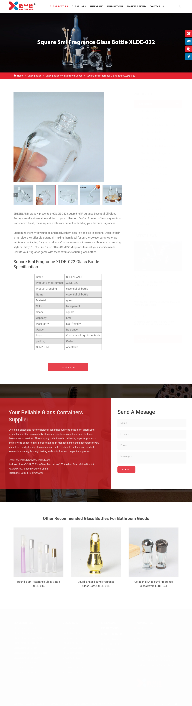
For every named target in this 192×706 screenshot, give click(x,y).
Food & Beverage (109, 654)
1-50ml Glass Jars (71, 657)
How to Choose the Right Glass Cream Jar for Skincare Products (153, 284)
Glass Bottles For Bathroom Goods (63, 75)
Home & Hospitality (111, 644)
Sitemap (96, 703)
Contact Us (157, 6)
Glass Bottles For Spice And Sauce (156, 125)
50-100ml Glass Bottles (150, 160)
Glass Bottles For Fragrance (152, 153)
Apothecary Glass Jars (73, 652)
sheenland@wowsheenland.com (30, 460)
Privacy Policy (108, 703)
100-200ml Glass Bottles (151, 167)
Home (20, 75)
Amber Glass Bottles (148, 202)
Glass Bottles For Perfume (151, 132)
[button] (16, 195)
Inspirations (115, 6)
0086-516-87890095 (29, 472)
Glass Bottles (59, 6)
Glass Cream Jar (70, 628)
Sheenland (96, 6)
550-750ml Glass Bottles (151, 181)
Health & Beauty (109, 649)
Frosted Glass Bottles (149, 209)
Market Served (136, 6)
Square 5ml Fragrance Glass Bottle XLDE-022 (110, 75)
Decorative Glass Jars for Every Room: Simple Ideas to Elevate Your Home (151, 323)
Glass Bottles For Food (150, 111)
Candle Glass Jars (71, 633)
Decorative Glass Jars (73, 638)
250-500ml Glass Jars (73, 672)
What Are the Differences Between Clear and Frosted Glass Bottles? (154, 303)
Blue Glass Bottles (147, 195)
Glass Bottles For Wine (150, 118)
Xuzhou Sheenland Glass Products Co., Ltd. (47, 703)
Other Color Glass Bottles (151, 216)
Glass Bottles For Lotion (150, 139)
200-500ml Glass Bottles (151, 174)
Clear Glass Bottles (148, 188)
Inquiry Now (68, 369)
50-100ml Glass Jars (72, 662)
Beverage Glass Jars (72, 647)
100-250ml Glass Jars (73, 667)
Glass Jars (79, 6)
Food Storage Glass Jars (74, 642)
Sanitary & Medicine (111, 639)
